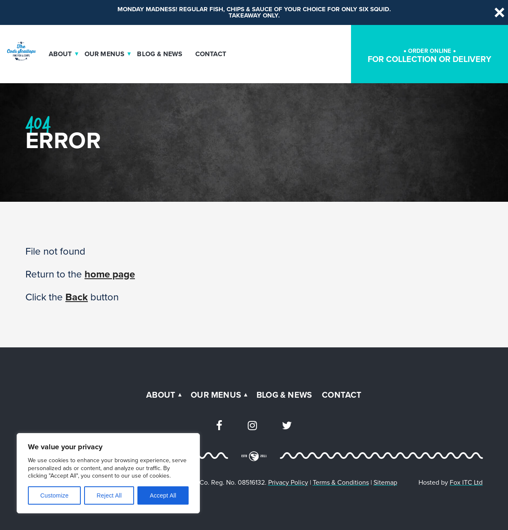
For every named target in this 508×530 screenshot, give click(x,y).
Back (76, 297)
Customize (54, 495)
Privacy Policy (288, 482)
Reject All (109, 495)
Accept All (163, 495)
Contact (210, 54)
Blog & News (159, 54)
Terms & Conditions (341, 482)
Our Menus (105, 54)
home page (110, 274)
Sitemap (385, 482)
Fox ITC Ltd (466, 482)
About (60, 54)
